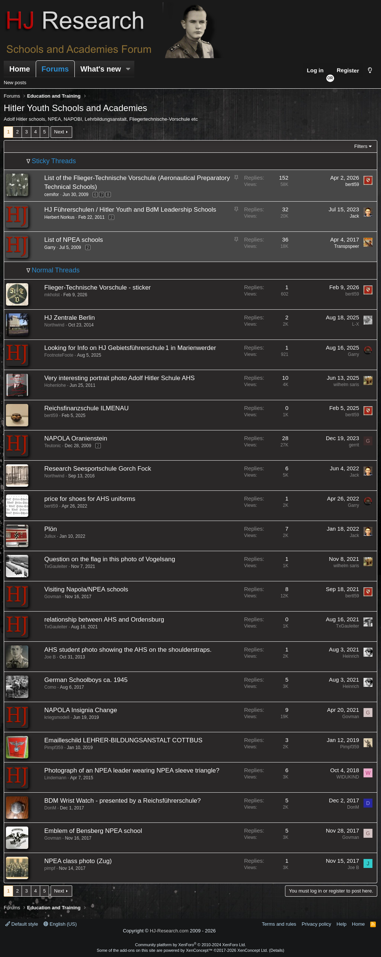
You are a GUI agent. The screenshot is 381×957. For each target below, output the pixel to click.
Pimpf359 (53, 747)
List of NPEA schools (73, 239)
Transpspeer (346, 246)
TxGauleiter (55, 566)
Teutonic (52, 445)
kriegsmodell (56, 717)
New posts (15, 82)
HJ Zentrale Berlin (69, 317)
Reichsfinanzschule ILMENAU (86, 408)
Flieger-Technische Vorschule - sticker (97, 287)
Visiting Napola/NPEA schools (86, 589)
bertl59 (352, 184)
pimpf (49, 868)
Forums (55, 69)
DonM (50, 808)
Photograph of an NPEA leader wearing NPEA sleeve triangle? (132, 770)
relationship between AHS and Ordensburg (104, 619)
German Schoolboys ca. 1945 (86, 679)
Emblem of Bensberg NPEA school (93, 830)
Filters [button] (360, 146)
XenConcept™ (199, 950)
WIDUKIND (347, 777)
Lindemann (55, 777)
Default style (21, 924)
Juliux (50, 536)
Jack (354, 216)
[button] (128, 69)
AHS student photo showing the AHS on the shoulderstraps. (128, 649)
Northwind (54, 325)
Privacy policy (316, 924)
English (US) (60, 924)
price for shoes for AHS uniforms (89, 498)
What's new (100, 69)
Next (59, 132)
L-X (355, 324)
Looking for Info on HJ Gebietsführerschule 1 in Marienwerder (130, 347)
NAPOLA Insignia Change (80, 710)
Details (276, 950)
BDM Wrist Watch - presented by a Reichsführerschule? (122, 800)
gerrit (354, 445)
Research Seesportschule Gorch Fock (97, 468)
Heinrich (351, 656)
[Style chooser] (370, 70)
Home (19, 69)
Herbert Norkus (59, 217)
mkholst (52, 294)
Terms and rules (279, 924)
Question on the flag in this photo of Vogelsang (109, 559)
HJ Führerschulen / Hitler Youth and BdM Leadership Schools (130, 209)
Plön (50, 529)
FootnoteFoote (58, 355)
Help (342, 924)
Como (50, 687)
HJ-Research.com (169, 931)
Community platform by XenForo (190, 944)
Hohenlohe (55, 385)
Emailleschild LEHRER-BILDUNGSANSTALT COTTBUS (123, 740)
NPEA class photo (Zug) (78, 861)
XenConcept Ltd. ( (253, 950)
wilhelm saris (346, 384)
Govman (52, 596)
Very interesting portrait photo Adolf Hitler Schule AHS (119, 378)
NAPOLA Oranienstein (75, 438)
